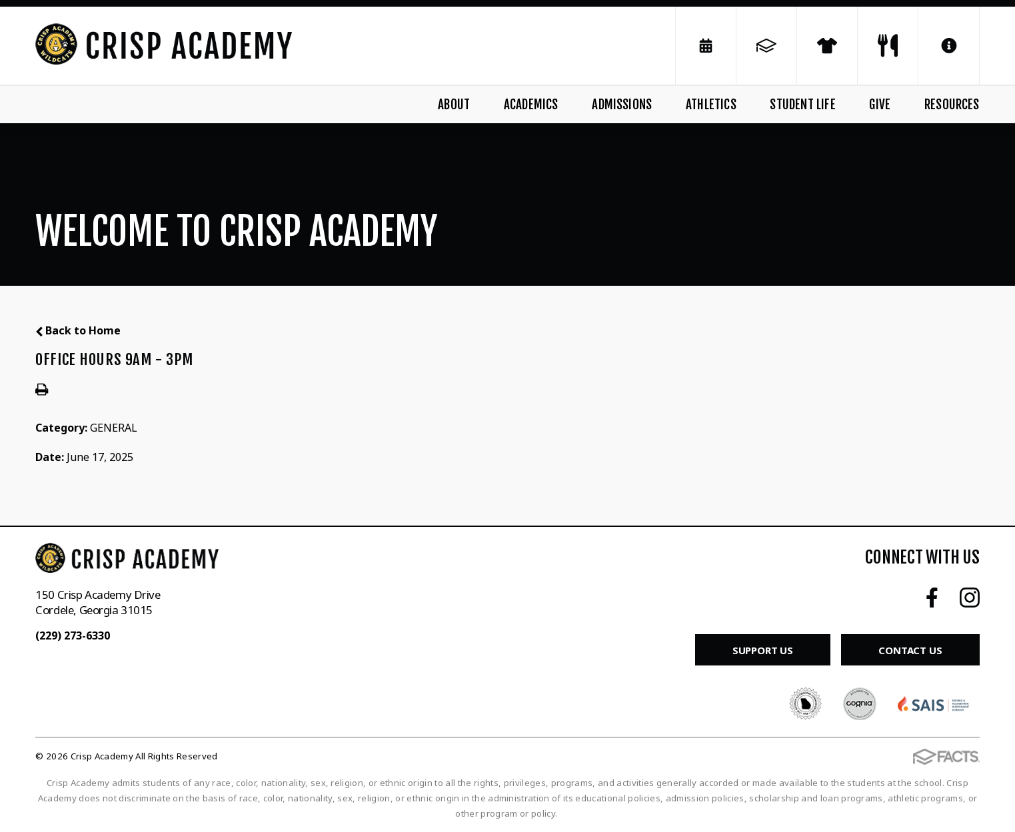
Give (879, 105)
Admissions (622, 105)
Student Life (802, 105)
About (454, 105)
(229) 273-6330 (72, 635)
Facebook (932, 598)
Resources (952, 105)
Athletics (711, 105)
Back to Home (78, 330)
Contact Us (910, 650)
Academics (531, 105)
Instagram (970, 598)
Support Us (763, 650)
